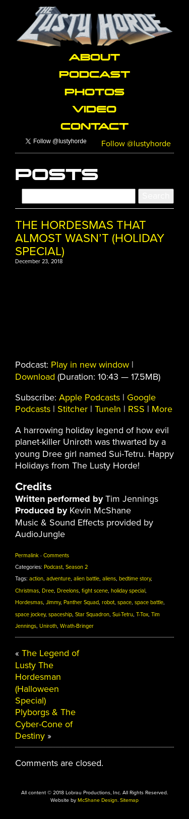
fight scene (95, 591)
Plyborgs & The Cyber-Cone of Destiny (45, 724)
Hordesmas (29, 602)
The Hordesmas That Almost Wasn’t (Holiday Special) (89, 238)
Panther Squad (81, 602)
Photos (94, 91)
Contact (94, 125)
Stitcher (72, 409)
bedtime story (135, 578)
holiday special (128, 591)
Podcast (94, 73)
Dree (48, 591)
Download (35, 376)
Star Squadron (92, 614)
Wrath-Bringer (77, 626)
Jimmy (53, 602)
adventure (58, 578)
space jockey (30, 614)
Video (94, 108)
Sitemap (129, 800)
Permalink (27, 555)
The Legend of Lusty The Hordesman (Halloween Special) (47, 677)
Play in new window (90, 364)
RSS (136, 409)
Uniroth (48, 626)
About (94, 56)
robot (108, 602)
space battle (149, 602)
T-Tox (142, 614)
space (124, 602)
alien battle (86, 578)
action (36, 578)
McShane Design (97, 800)
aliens (109, 578)
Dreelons (68, 591)
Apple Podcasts (89, 397)
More (162, 409)
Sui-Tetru (122, 614)
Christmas (27, 591)
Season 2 (77, 567)
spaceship (60, 614)
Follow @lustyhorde (136, 144)
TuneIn (108, 409)
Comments (56, 555)
